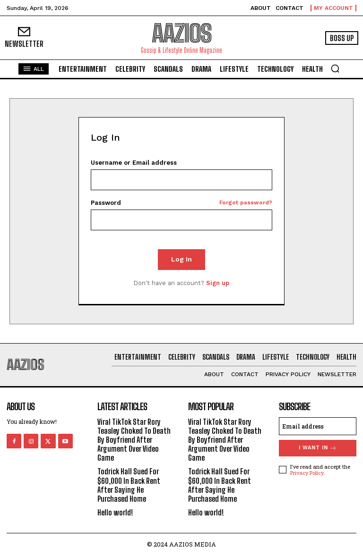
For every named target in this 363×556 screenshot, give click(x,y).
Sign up (217, 282)
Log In (181, 259)
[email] (317, 426)
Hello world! (115, 512)
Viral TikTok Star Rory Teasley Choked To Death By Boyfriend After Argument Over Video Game (134, 440)
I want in (318, 448)
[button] (335, 68)
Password (182, 203)
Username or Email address (134, 163)
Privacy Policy (306, 472)
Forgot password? (245, 203)
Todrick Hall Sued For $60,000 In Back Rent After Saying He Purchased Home (128, 485)
